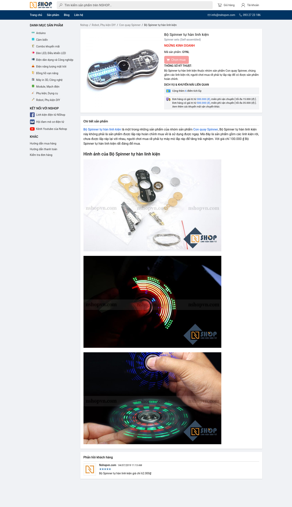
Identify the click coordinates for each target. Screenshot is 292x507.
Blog (67, 15)
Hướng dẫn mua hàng (43, 143)
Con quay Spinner (130, 25)
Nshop (84, 25)
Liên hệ (78, 15)
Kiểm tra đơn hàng (41, 154)
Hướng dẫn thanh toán (43, 149)
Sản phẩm (53, 15)
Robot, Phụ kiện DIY (104, 25)
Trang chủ (36, 15)
